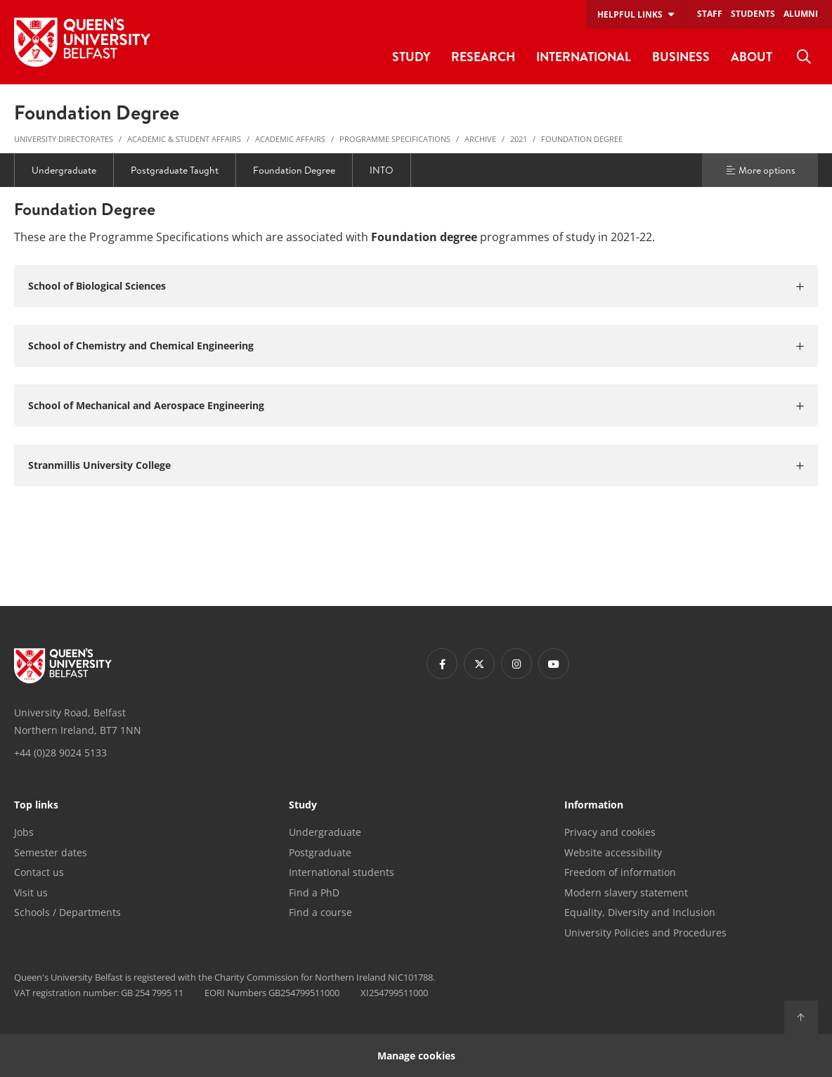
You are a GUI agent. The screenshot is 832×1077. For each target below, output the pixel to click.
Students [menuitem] (753, 14)
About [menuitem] (751, 56)
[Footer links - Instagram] (516, 663)
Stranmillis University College (99, 465)
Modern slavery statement (626, 892)
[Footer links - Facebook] (442, 663)
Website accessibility (613, 852)
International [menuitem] (583, 56)
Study (303, 805)
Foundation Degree (582, 139)
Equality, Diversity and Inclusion (639, 912)
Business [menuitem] (681, 56)
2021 (518, 139)
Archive (480, 139)
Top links (36, 805)
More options (760, 170)
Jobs (24, 832)
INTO (382, 170)
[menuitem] (804, 57)
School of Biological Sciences (97, 285)
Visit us (31, 892)
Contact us (39, 872)
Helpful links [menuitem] (630, 14)
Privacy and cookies (610, 832)
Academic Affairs (290, 139)
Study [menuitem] (411, 56)
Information (593, 805)
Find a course (320, 912)
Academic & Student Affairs (184, 139)
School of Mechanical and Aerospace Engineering (146, 405)
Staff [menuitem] (709, 14)
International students (341, 872)
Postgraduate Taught (175, 170)
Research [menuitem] (483, 56)
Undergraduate (64, 170)
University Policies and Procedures (645, 932)
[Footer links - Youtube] (553, 663)
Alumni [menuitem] (801, 14)
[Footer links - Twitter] (479, 663)
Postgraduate (320, 852)
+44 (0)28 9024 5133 (60, 752)
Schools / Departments (67, 912)
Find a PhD (314, 892)
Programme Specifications (394, 139)
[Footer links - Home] (63, 665)
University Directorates (63, 139)
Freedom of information (620, 872)
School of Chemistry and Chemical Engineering (141, 345)
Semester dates (50, 852)
